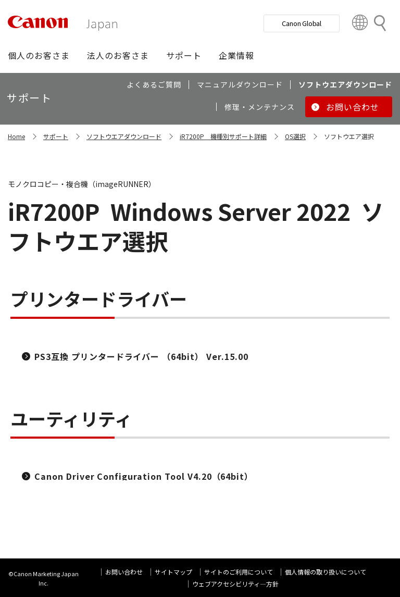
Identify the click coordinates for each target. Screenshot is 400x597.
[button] (39, 55)
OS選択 (295, 136)
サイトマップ (173, 571)
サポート (55, 136)
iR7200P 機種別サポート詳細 (223, 136)
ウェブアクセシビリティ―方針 (235, 583)
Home (16, 136)
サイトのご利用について (238, 571)
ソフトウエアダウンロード (123, 136)
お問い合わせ (124, 571)
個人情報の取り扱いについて (325, 571)
